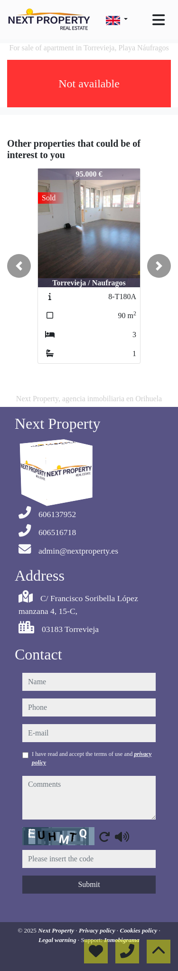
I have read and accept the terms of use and (91, 758)
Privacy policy (98, 930)
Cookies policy (139, 930)
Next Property (56, 930)
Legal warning (58, 939)
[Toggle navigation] (158, 20)
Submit (89, 884)
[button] (19, 266)
